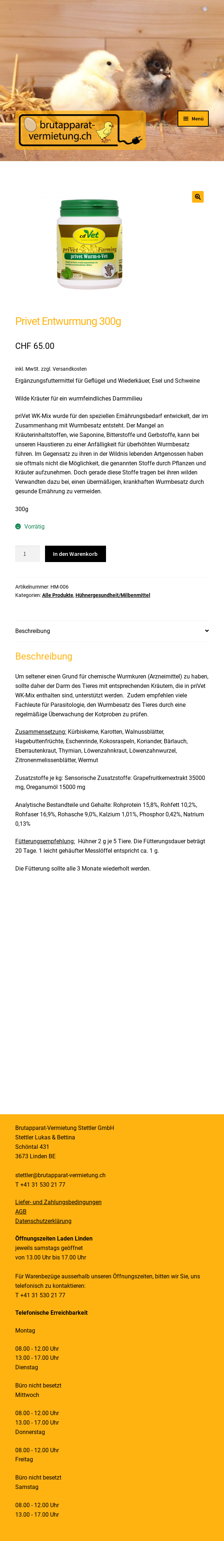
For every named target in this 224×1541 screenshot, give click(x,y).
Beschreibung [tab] (32, 631)
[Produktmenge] (27, 554)
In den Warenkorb (75, 553)
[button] (198, 197)
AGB (21, 1211)
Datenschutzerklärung (43, 1221)
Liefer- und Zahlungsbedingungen (58, 1202)
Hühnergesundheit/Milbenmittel (113, 595)
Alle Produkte (57, 595)
